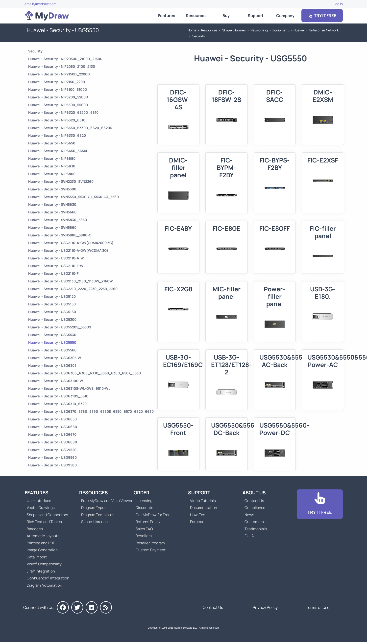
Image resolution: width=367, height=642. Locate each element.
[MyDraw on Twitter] (77, 607)
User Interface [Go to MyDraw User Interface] (39, 500)
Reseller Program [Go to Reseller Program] (150, 543)
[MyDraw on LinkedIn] (92, 607)
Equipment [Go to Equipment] (280, 30)
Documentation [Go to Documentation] (203, 507)
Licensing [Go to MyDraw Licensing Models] (144, 500)
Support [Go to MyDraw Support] (256, 15)
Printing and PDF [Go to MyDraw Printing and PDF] (41, 543)
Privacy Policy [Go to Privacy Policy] (265, 607)
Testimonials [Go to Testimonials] (256, 528)
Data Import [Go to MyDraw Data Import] (37, 557)
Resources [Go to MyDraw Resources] (196, 15)
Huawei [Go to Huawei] (299, 30)
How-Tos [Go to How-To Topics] (197, 514)
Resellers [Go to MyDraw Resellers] (144, 535)
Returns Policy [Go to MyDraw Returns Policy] (148, 521)
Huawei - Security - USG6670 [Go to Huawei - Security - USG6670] (52, 434)
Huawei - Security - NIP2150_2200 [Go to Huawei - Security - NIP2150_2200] (56, 81)
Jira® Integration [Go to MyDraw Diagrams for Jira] (41, 571)
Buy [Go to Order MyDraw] (226, 15)
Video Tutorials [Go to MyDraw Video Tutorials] (203, 500)
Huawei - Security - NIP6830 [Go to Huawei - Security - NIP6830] (51, 166)
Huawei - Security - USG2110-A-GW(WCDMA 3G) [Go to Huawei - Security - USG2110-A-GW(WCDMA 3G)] (68, 250)
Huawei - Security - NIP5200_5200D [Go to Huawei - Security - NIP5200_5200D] (58, 97)
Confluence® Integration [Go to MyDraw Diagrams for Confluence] (48, 578)
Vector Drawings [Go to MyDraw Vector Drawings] (41, 507)
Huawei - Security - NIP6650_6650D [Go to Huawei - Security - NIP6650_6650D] (58, 150)
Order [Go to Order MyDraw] (141, 492)
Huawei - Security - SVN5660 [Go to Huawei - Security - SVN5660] (52, 212)
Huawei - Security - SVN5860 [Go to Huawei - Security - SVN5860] (52, 227)
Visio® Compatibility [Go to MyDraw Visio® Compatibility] (44, 564)
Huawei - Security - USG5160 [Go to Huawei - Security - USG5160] (52, 311)
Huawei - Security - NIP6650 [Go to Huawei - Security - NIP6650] (51, 143)
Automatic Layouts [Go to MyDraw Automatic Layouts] (43, 535)
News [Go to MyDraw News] (249, 514)
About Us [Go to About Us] (254, 492)
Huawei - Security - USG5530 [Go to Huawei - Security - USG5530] (52, 334)
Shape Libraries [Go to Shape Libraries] (234, 30)
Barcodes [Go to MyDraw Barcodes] (35, 528)
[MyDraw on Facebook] (63, 607)
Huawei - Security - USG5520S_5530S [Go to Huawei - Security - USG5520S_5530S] (59, 327)
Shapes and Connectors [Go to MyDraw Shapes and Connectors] (47, 514)
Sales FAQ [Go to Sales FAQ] (144, 528)
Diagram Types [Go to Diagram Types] (93, 507)
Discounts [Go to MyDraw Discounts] (144, 507)
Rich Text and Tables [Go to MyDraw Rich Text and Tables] (44, 521)
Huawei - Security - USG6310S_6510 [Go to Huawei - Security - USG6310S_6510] (58, 396)
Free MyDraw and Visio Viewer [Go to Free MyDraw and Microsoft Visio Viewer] (105, 500)
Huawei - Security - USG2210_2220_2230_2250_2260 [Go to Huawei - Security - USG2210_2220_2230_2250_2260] (73, 288)
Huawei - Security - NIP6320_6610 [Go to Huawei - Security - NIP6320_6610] (56, 120)
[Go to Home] (46, 15)
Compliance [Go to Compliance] (255, 507)
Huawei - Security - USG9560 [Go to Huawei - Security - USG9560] (52, 457)
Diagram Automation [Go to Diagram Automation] (44, 585)
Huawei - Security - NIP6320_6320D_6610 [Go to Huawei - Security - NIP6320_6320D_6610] (63, 112)
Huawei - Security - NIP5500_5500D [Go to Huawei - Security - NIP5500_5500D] (58, 104)
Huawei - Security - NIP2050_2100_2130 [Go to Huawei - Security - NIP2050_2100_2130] (61, 66)
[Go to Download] (320, 504)
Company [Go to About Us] (285, 15)
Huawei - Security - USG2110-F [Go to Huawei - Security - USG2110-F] (53, 273)
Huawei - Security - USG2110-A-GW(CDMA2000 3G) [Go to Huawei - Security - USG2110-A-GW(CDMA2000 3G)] (70, 242)
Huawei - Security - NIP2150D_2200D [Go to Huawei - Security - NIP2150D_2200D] (59, 74)
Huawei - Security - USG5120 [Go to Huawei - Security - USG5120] (52, 296)
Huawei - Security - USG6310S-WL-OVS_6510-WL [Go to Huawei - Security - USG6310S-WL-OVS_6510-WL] (69, 388)
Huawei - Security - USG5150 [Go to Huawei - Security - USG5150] (52, 304)
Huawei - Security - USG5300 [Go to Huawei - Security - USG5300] (52, 319)
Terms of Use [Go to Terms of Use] (317, 607)
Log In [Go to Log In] (338, 3)
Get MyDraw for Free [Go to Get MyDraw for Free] (153, 514)
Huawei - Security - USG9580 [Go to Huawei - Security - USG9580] (52, 465)
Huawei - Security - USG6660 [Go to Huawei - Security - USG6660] (52, 426)
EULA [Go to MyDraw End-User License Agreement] (249, 535)
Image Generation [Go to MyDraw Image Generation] (42, 549)
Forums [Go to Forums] (196, 521)
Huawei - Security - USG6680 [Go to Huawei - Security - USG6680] (52, 442)
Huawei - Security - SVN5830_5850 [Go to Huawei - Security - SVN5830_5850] (57, 219)
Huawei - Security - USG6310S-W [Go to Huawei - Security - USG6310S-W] (55, 380)
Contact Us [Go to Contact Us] (254, 500)
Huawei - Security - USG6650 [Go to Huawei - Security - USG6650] (52, 419)
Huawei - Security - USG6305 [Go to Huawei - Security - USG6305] (52, 365)
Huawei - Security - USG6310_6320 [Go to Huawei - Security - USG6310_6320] (57, 403)
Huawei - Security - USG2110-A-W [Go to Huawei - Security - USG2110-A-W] (56, 258)
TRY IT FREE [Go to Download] (322, 15)
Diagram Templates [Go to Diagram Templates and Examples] (97, 514)
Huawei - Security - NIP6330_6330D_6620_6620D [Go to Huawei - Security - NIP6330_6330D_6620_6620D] (70, 127)
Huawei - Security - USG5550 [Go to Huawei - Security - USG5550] (52, 342)
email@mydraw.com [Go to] (40, 3)
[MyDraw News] (106, 607)
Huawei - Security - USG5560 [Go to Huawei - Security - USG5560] (52, 350)
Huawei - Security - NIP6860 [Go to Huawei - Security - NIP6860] (51, 173)
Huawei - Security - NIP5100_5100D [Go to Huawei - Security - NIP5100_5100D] (57, 89)
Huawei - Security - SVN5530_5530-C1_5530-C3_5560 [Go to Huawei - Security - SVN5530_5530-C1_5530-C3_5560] (73, 196)
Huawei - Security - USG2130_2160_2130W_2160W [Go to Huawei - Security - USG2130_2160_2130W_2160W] (70, 281)
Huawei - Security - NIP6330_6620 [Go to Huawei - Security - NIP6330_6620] (57, 135)
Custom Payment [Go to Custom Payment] (151, 549)
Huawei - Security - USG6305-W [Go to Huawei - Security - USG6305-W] (54, 357)
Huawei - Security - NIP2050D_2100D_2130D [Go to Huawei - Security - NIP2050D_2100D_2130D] (65, 58)
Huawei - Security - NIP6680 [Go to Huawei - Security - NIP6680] (51, 158)
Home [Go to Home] (192, 30)
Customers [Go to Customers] (254, 521)
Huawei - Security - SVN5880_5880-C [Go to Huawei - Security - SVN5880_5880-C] (59, 235)
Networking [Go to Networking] (259, 30)
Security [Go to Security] (198, 36)
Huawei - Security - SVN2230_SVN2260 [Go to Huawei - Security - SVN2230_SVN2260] (61, 181)
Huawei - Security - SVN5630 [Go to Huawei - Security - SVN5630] (52, 204)
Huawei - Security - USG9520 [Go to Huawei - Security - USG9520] (52, 449)
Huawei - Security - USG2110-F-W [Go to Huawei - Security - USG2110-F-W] (55, 265)
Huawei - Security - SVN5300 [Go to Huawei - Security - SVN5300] (52, 189)
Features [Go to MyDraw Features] (166, 15)
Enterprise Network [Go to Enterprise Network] (324, 30)
